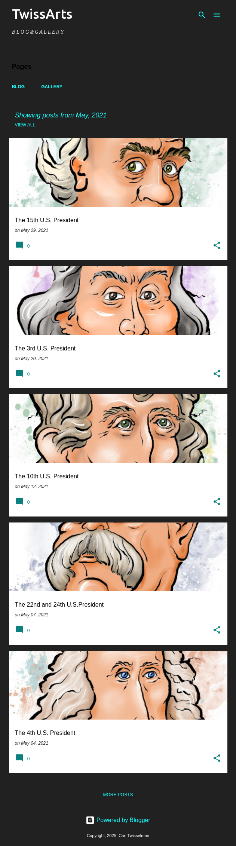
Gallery (51, 86)
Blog (18, 86)
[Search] (201, 15)
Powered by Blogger (118, 820)
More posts (118, 794)
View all (25, 125)
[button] (216, 246)
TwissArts (42, 13)
